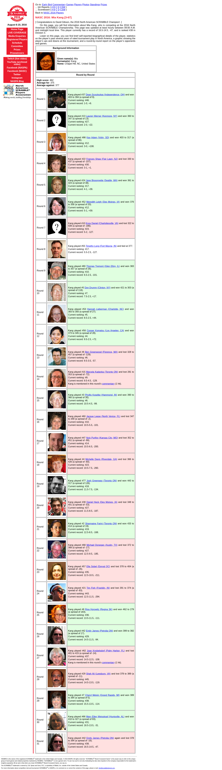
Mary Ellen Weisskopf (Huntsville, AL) (105, 716)
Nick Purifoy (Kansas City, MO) (102, 438)
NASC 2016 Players (53, 13)
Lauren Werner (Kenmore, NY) (101, 116)
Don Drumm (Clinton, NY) (98, 287)
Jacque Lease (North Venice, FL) (103, 416)
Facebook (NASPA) (17, 67)
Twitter (17, 74)
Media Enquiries (17, 36)
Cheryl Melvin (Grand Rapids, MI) (102, 695)
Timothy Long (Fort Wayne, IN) (101, 246)
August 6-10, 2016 (17, 25)
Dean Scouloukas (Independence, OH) (105, 94)
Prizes (17, 49)
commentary (108, 384)
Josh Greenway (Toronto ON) (102, 480)
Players (78, 4)
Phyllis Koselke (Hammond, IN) (101, 395)
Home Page (17, 29)
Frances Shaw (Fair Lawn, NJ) (102, 159)
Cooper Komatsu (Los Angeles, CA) (105, 330)
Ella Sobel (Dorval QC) (98, 566)
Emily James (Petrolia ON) (99, 631)
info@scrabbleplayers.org (107, 768)
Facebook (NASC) (17, 71)
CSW (62, 7)
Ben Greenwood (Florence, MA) (101, 352)
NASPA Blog (17, 81)
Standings (95, 4)
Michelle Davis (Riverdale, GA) (101, 459)
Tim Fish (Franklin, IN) (98, 588)
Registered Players (17, 39)
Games (69, 4)
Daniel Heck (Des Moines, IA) (102, 502)
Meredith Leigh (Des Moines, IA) (103, 202)
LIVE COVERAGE (17, 32)
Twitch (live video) (17, 58)
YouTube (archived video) (17, 63)
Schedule (17, 43)
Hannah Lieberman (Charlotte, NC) (105, 309)
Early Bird (47, 4)
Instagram (17, 78)
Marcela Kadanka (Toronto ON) (102, 372)
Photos (85, 4)
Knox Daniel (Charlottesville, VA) (102, 223)
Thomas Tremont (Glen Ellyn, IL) (103, 266)
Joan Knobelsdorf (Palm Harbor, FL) (106, 650)
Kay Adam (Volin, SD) (98, 137)
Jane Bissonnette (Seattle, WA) (102, 180)
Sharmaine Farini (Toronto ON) (101, 523)
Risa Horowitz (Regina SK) (99, 609)
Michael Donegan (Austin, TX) (102, 545)
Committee (17, 46)
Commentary (59, 4)
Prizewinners (17, 53)
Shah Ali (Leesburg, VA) (98, 673)
